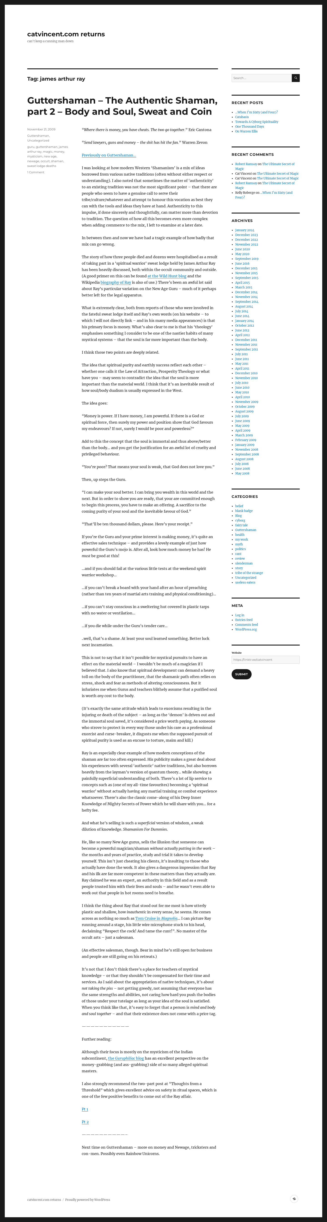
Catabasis (242, 117)
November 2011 (246, 345)
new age (50, 156)
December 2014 (246, 292)
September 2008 (247, 454)
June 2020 (242, 249)
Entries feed (244, 620)
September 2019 (247, 259)
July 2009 (242, 416)
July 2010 (241, 383)
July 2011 (241, 354)
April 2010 (242, 397)
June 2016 (242, 264)
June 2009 (242, 421)
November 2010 (246, 378)
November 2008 (246, 450)
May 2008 (242, 473)
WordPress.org (246, 629)
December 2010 (246, 373)
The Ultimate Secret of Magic (278, 174)
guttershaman (46, 147)
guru (31, 147)
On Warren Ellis (246, 131)
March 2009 (244, 435)
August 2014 (244, 306)
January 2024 (244, 230)
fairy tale (241, 525)
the (111, 1058)
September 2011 (246, 349)
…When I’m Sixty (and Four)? (256, 112)
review (240, 559)
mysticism (34, 156)
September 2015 (246, 278)
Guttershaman (38, 135)
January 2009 (245, 445)
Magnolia (169, 918)
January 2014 (244, 321)
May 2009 (242, 426)
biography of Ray (116, 282)
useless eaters (245, 582)
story (239, 568)
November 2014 (246, 297)
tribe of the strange (249, 573)
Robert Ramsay (246, 164)
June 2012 (242, 330)
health (240, 535)
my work (241, 539)
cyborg (240, 520)
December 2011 (246, 340)
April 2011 (242, 368)
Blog (238, 516)
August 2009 (244, 411)
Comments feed (246, 625)
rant (238, 554)
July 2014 (241, 311)
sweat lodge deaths (41, 166)
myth (239, 544)
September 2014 (246, 302)
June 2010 (242, 388)
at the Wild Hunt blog (167, 276)
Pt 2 (85, 1122)
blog (139, 1058)
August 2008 (244, 459)
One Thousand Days (249, 127)
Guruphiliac (125, 1058)
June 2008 (242, 469)
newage (33, 161)
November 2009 (246, 402)
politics (240, 549)
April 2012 (242, 335)
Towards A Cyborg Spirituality (256, 122)
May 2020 (242, 254)
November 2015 (246, 273)
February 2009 (245, 440)
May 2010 (242, 392)
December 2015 (246, 268)
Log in (239, 615)
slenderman (244, 563)
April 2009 (242, 430)
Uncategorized (38, 140)
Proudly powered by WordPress (87, 1200)
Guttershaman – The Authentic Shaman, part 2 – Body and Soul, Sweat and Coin (122, 106)
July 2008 (242, 464)
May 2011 (241, 364)
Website (237, 652)
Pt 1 (85, 1109)
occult (45, 161)
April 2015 (242, 283)
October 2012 (244, 326)
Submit (241, 674)
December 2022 (246, 240)
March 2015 (243, 287)
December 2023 (246, 235)
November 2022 (246, 244)
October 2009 (245, 407)
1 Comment (35, 172)
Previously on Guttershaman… (109, 155)
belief (239, 506)
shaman (57, 161)
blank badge (244, 511)
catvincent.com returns (66, 34)
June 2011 (242, 359)
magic (47, 151)
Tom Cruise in (148, 918)
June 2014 (242, 316)
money (59, 151)
